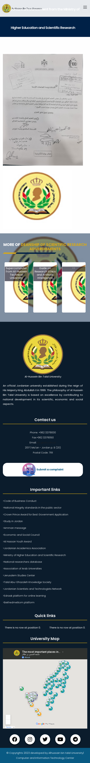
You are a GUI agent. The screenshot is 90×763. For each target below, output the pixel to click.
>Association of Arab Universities (22, 568)
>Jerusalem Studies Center (19, 575)
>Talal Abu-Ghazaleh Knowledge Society (27, 582)
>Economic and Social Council (21, 535)
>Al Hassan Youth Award (17, 541)
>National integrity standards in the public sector (32, 507)
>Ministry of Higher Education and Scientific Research (34, 555)
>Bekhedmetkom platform (18, 602)
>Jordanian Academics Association (24, 548)
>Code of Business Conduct (19, 501)
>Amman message (14, 528)
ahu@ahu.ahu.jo (46, 442)
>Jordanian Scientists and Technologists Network (32, 589)
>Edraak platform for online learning (24, 595)
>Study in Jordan (13, 521)
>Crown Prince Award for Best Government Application (35, 514)
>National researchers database (22, 562)
